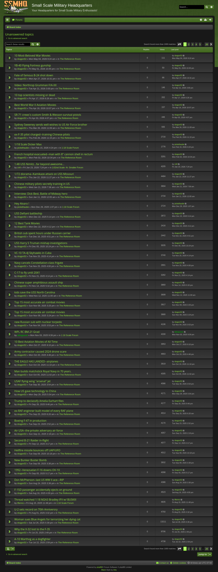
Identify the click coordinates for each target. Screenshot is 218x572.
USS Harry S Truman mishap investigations (40, 243)
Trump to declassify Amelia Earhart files (38, 401)
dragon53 (21, 59)
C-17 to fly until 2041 (27, 272)
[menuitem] (17, 20)
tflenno (20, 503)
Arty (115, 570)
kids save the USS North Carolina (34, 292)
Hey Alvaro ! (21, 203)
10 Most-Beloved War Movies (32, 55)
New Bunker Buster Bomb (30, 460)
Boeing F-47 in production (30, 420)
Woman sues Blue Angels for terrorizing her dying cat (47, 519)
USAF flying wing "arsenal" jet (32, 381)
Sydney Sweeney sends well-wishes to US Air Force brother (50, 124)
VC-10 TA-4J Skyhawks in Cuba (32, 253)
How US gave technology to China (35, 391)
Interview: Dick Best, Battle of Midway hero (40, 194)
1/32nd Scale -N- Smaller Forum (67, 167)
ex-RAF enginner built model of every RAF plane (43, 411)
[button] (179, 44)
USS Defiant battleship (28, 213)
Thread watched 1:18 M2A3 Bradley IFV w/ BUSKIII (45, 499)
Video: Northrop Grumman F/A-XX (35, 85)
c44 (19, 167)
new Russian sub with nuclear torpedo (38, 322)
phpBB (99, 567)
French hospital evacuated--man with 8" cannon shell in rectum (53, 154)
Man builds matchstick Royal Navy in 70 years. (42, 371)
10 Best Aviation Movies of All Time (36, 342)
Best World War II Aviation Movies (35, 105)
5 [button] (200, 44)
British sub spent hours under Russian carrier (42, 233)
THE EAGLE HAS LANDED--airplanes (36, 361)
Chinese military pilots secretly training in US (42, 184)
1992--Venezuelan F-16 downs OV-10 (37, 470)
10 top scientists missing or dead (34, 95)
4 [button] (196, 44)
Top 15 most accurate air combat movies (39, 302)
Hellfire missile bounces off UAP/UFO (37, 450)
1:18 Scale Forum (70, 148)
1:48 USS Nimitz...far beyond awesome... (39, 164)
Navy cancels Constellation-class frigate (38, 263)
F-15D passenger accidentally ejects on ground (43, 490)
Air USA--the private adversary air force (38, 430)
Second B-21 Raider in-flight (31, 440)
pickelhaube (23, 148)
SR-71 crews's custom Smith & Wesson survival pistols (47, 115)
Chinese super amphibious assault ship (38, 282)
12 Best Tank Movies (27, 223)
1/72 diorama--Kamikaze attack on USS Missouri (44, 174)
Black (103, 570)
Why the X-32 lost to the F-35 (32, 529)
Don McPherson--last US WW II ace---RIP (39, 480)
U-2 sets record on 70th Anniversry (36, 509)
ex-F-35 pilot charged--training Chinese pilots (42, 134)
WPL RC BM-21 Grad (26, 332)
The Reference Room (70, 59)
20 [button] (206, 44)
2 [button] (188, 44)
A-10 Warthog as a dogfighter (32, 539)
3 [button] (192, 44)
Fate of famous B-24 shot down (33, 75)
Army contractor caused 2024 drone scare (40, 351)
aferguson (22, 335)
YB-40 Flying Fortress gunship (32, 65)
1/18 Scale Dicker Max (28, 144)
